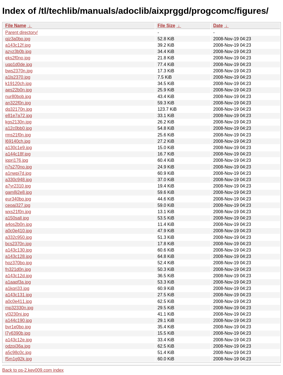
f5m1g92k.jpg (18, 358)
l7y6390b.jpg (17, 333)
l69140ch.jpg (17, 141)
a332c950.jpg (18, 237)
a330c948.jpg (18, 179)
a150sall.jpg (17, 218)
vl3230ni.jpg (17, 314)
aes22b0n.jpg (18, 90)
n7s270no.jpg (18, 167)
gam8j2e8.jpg (18, 192)
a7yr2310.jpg (18, 186)
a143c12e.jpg (18, 339)
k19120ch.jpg (18, 83)
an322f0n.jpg (18, 103)
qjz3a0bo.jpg (17, 38)
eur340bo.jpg (18, 199)
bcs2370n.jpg (18, 243)
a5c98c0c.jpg (18, 352)
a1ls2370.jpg (17, 77)
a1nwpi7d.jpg (18, 173)
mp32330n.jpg (19, 307)
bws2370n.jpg (19, 70)
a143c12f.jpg (18, 45)
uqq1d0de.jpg (18, 64)
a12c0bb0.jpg (18, 128)
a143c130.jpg (18, 250)
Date (218, 25)
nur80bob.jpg (18, 96)
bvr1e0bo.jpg (18, 326)
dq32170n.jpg (18, 109)
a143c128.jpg (18, 256)
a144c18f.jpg (18, 154)
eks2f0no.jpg (17, 58)
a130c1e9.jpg (18, 147)
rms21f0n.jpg (18, 135)
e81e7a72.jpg (18, 115)
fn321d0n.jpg (18, 269)
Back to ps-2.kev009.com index (33, 370)
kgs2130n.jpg (18, 122)
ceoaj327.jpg (17, 205)
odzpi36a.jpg (17, 346)
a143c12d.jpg (18, 275)
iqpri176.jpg (16, 160)
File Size (166, 25)
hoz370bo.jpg (18, 262)
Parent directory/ (21, 32)
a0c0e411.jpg (18, 301)
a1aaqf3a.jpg (18, 282)
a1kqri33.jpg (17, 288)
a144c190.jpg (18, 320)
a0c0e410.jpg (18, 230)
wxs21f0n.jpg (18, 211)
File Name (15, 25)
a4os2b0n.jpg (18, 224)
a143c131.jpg (18, 294)
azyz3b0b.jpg (18, 51)
